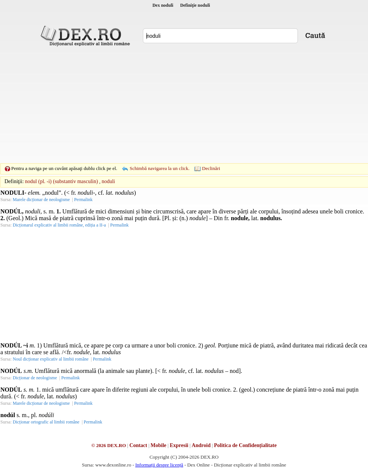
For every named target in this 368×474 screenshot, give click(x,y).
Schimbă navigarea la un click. (160, 168)
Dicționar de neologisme (35, 377)
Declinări (211, 168)
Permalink (83, 199)
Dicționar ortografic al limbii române (46, 422)
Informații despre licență (159, 465)
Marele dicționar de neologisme (41, 199)
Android (201, 445)
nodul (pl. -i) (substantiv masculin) (61, 181)
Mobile (158, 445)
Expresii (179, 445)
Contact (138, 445)
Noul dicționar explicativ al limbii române (50, 359)
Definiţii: (14, 181)
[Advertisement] (172, 104)
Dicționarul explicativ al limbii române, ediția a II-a (59, 225)
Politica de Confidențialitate (245, 445)
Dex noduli (163, 5)
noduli (108, 181)
